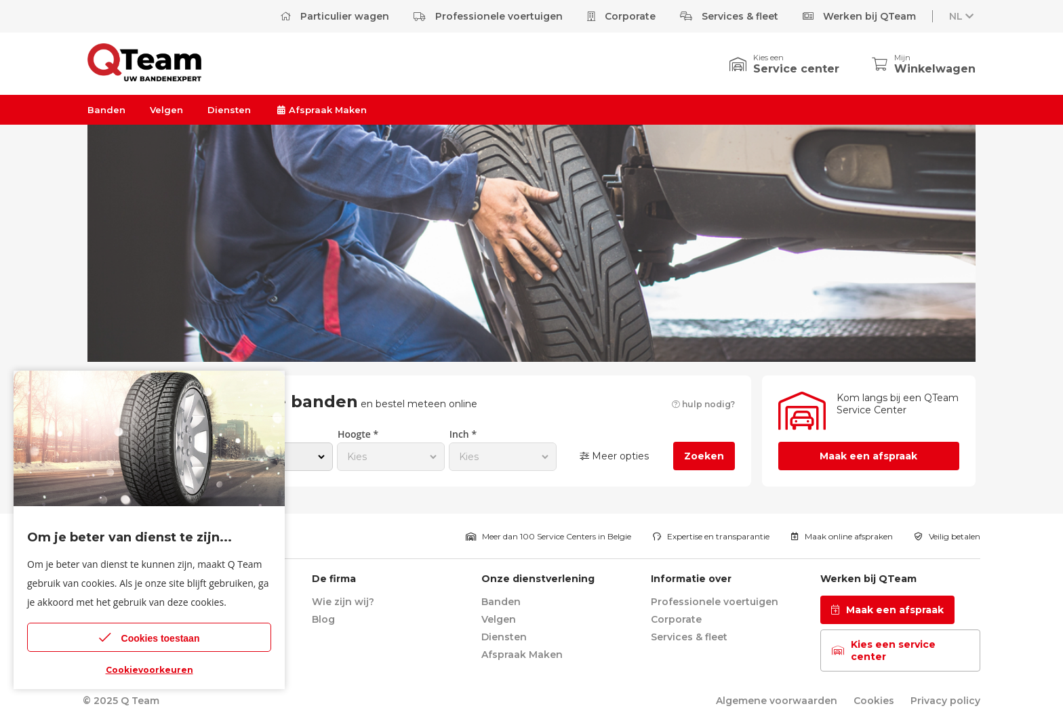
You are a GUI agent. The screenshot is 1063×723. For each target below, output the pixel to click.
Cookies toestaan (149, 637)
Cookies (874, 701)
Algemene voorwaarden (776, 701)
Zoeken (704, 456)
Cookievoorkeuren (149, 670)
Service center (796, 68)
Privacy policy (945, 701)
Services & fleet (729, 16)
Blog (323, 619)
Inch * (463, 434)
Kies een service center (884, 650)
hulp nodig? (703, 404)
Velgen (166, 109)
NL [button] (962, 16)
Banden (106, 109)
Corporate (621, 16)
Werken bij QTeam (859, 16)
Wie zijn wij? (343, 602)
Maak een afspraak (868, 456)
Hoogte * (358, 434)
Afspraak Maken (321, 109)
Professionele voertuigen (488, 16)
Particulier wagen (334, 16)
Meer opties (614, 456)
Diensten (229, 109)
